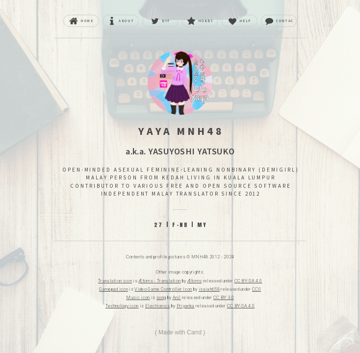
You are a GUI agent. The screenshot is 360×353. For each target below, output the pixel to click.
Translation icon (115, 280)
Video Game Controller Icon (163, 289)
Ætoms (194, 280)
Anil (177, 297)
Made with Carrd (180, 332)
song (161, 297)
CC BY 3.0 (223, 297)
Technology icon (122, 305)
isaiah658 (209, 289)
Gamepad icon (113, 289)
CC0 (256, 289)
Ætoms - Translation (159, 280)
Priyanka (186, 305)
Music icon (138, 297)
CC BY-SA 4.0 (248, 280)
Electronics (157, 305)
